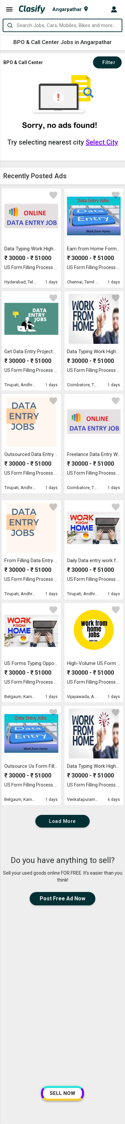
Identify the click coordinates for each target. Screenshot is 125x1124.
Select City (102, 142)
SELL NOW (62, 1093)
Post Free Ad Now (62, 898)
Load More (62, 821)
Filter (107, 62)
